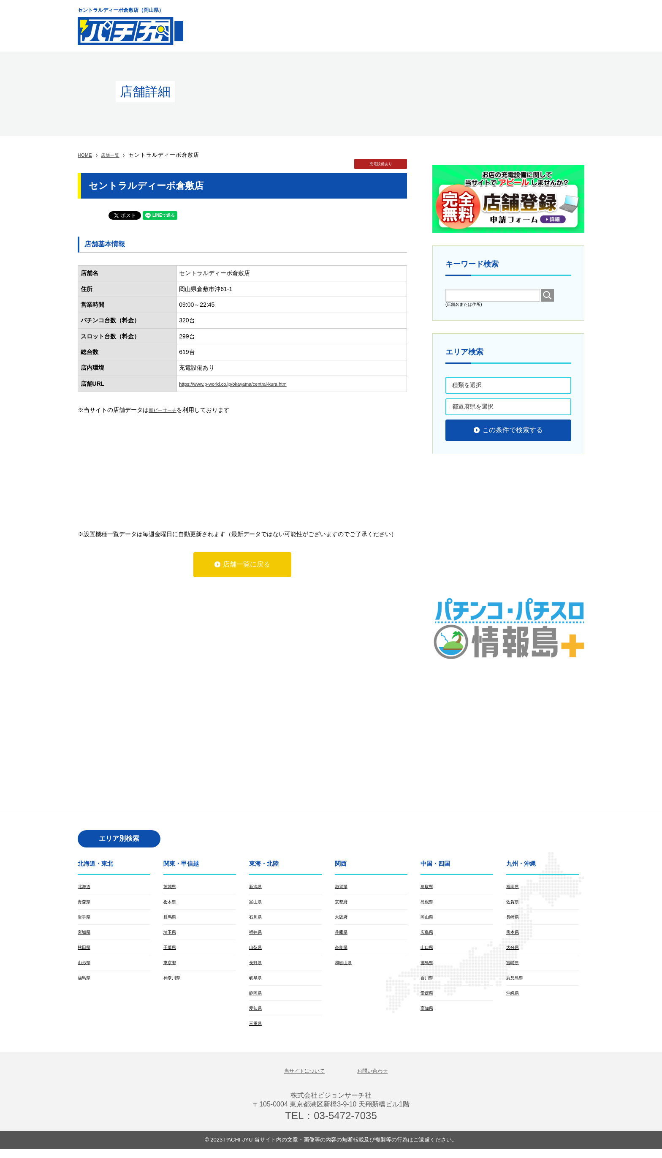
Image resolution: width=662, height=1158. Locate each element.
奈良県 (342, 951)
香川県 (428, 983)
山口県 (428, 951)
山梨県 (256, 951)
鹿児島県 (516, 983)
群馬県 (171, 919)
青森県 (85, 903)
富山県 (256, 903)
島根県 (428, 903)
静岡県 (256, 999)
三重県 (256, 1031)
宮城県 (85, 935)
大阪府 (342, 919)
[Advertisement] (430, 25)
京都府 (342, 903)
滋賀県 (342, 887)
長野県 (256, 967)
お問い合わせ (379, 1079)
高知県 (428, 1015)
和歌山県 (345, 967)
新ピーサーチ (166, 409)
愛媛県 (428, 999)
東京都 (171, 967)
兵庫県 (342, 935)
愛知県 (256, 1015)
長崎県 (513, 919)
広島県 (428, 935)
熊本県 (513, 935)
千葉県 (171, 951)
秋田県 (85, 951)
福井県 (256, 935)
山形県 (85, 967)
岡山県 (428, 919)
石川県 (256, 919)
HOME (87, 155)
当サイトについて (299, 1079)
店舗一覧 (116, 155)
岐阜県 (256, 983)
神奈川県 (173, 983)
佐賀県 (513, 903)
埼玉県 (171, 935)
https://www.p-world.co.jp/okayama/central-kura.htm (247, 383)
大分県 (513, 951)
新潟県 (256, 887)
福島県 (85, 983)
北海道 (85, 887)
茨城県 (171, 887)
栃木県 (171, 903)
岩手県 (85, 919)
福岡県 (513, 887)
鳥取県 (428, 887)
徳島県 (428, 967)
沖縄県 (513, 999)
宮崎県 (513, 967)
